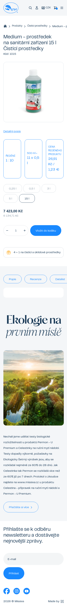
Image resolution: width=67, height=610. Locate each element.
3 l (49, 188)
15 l (27, 198)
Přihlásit (14, 573)
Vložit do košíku (46, 231)
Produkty (17, 26)
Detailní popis (12, 131)
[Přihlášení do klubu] (37, 8)
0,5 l (32, 188)
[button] (7, 230)
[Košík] (55, 8)
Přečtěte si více (21, 507)
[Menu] (62, 8)
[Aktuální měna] (46, 8)
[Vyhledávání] (30, 8)
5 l (11, 198)
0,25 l (13, 188)
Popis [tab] (12, 279)
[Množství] (16, 230)
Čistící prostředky (37, 26)
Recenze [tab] (35, 279)
